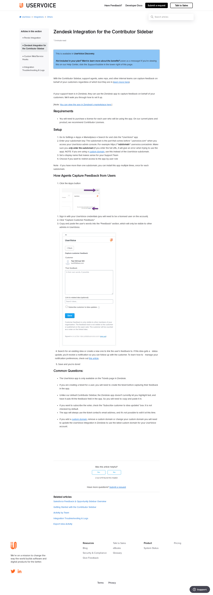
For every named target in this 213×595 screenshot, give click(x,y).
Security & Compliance (95, 553)
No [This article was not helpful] (114, 472)
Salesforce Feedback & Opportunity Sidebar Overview (79, 501)
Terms (100, 583)
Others (50, 17)
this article (94, 358)
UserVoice (26, 17)
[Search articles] (171, 17)
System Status (151, 548)
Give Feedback (91, 558)
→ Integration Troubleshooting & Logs (33, 68)
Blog (85, 548)
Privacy (112, 583)
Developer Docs (133, 5)
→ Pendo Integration (31, 38)
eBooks (117, 548)
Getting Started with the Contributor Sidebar (74, 507)
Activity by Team (61, 513)
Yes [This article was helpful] (98, 472)
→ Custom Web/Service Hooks (32, 58)
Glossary (117, 553)
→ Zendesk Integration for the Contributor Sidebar (34, 47)
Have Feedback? (113, 5)
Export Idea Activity (62, 524)
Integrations (39, 17)
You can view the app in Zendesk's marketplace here (85, 105)
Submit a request (156, 5)
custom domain (96, 152)
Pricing (177, 543)
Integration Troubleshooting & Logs (70, 518)
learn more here (121, 82)
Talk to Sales (181, 5)
